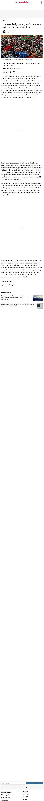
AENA (10, 281)
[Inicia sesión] (41, 2)
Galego (26, 787)
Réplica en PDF (5, 797)
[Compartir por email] (7, 72)
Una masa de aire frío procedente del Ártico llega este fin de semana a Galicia (14, 296)
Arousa (25, 799)
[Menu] (2, 2)
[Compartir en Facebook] (10, 72)
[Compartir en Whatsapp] (4, 72)
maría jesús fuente (12, 30)
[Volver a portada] (22, 2)
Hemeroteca (4, 800)
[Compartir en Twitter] (14, 72)
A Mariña (26, 796)
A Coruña (26, 794)
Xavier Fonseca (5, 299)
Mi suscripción (5, 795)
